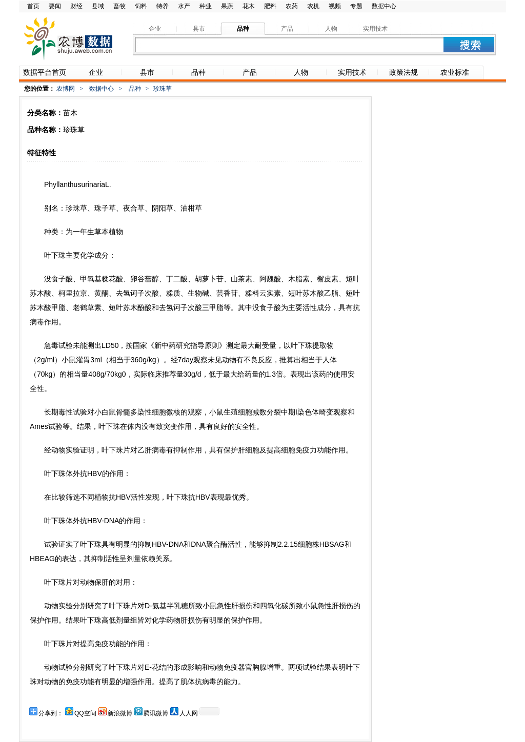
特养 (162, 6)
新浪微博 (120, 713)
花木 (249, 6)
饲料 (141, 6)
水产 (184, 6)
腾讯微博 (156, 713)
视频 (335, 6)
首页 (33, 6)
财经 (76, 6)
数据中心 (384, 6)
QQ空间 (85, 713)
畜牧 (119, 6)
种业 (205, 6)
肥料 (270, 6)
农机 (313, 6)
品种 (135, 88)
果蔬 (227, 6)
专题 (356, 6)
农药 (292, 6)
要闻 (55, 6)
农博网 (65, 88)
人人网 (188, 713)
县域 (98, 6)
